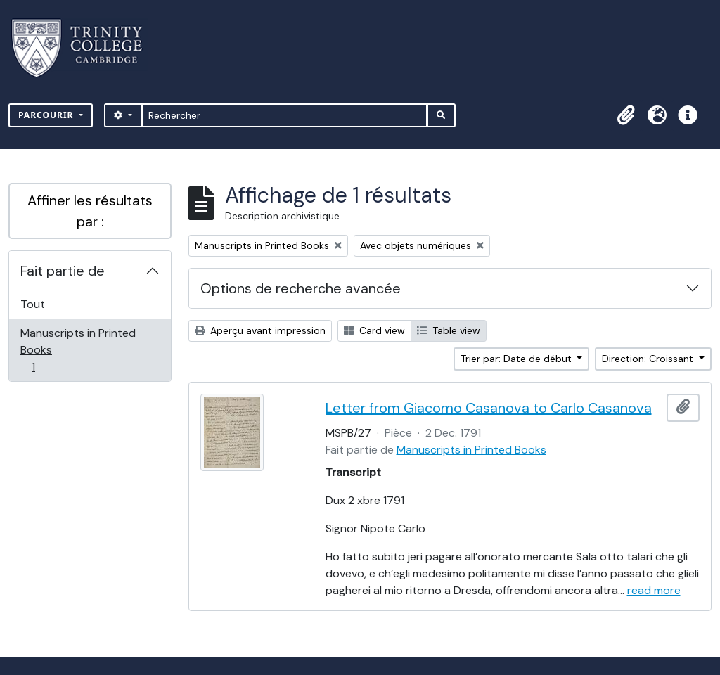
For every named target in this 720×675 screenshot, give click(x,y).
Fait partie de (62, 271)
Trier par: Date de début (517, 358)
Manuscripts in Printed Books (78, 349)
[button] (625, 115)
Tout (32, 304)
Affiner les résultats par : (90, 211)
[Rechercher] (284, 115)
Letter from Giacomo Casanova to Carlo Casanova (489, 407)
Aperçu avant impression (260, 330)
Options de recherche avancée (300, 288)
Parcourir (47, 115)
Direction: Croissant (649, 358)
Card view (374, 330)
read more (654, 590)
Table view (448, 330)
